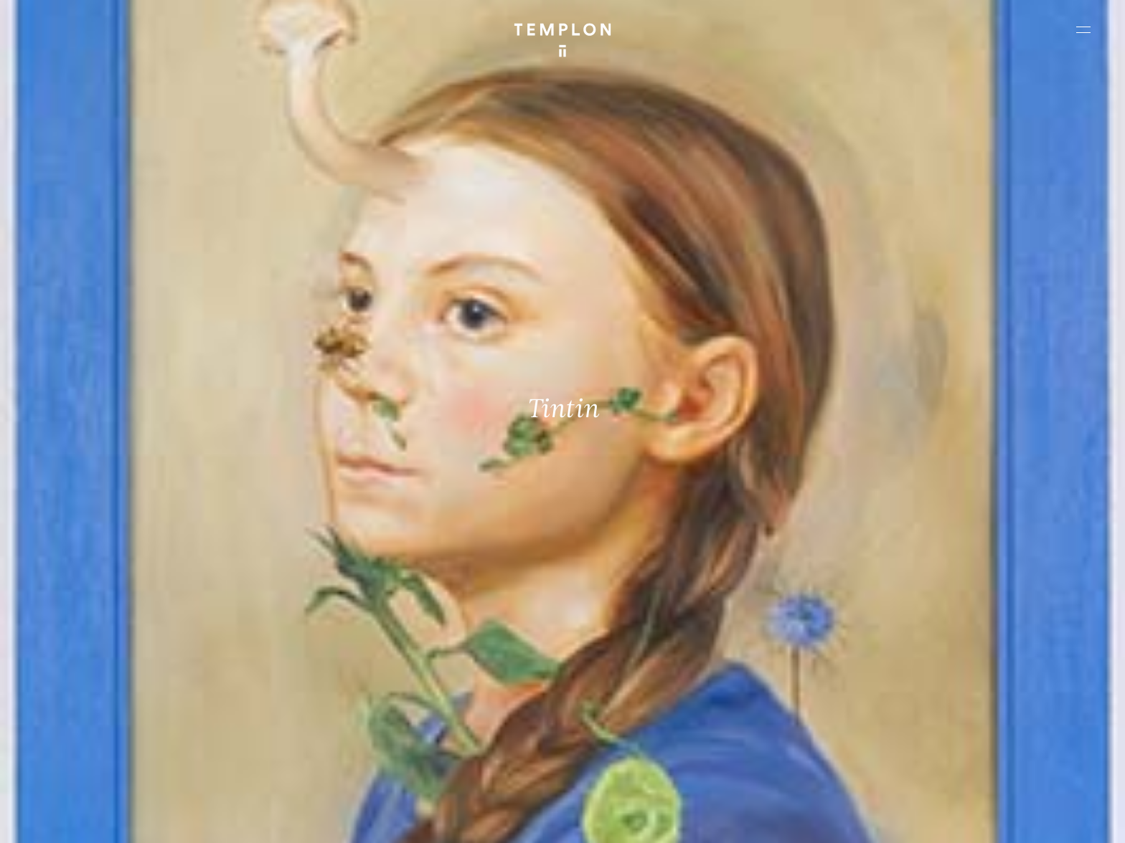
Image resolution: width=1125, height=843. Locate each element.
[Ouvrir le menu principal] (1083, 29)
